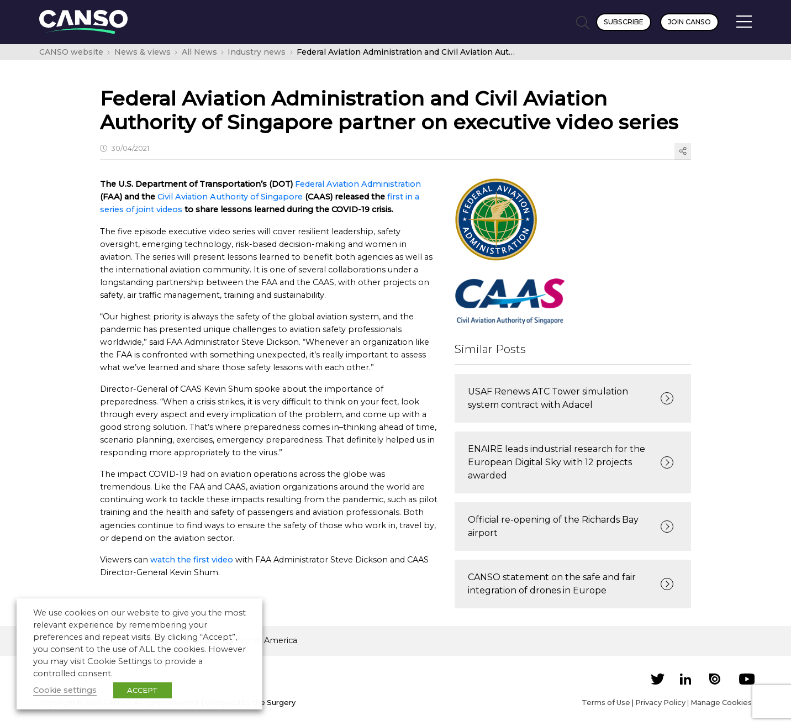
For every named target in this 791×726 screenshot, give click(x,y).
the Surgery (274, 702)
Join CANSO (689, 22)
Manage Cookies (721, 702)
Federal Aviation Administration (358, 184)
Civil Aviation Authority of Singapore (230, 197)
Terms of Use (606, 702)
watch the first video (191, 560)
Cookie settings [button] (65, 690)
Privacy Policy (660, 702)
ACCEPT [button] (142, 690)
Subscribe (624, 22)
